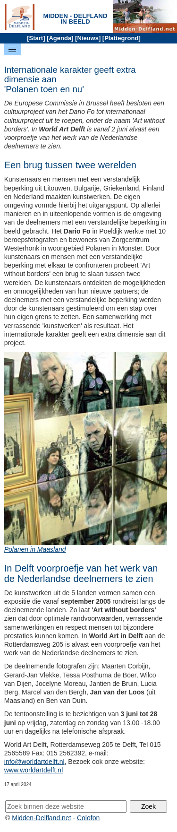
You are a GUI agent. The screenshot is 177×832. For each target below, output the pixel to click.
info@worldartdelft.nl (34, 761)
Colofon (88, 818)
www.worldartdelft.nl (33, 770)
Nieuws (88, 38)
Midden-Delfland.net (41, 818)
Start (36, 38)
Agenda (60, 38)
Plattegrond (121, 38)
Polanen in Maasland (35, 549)
